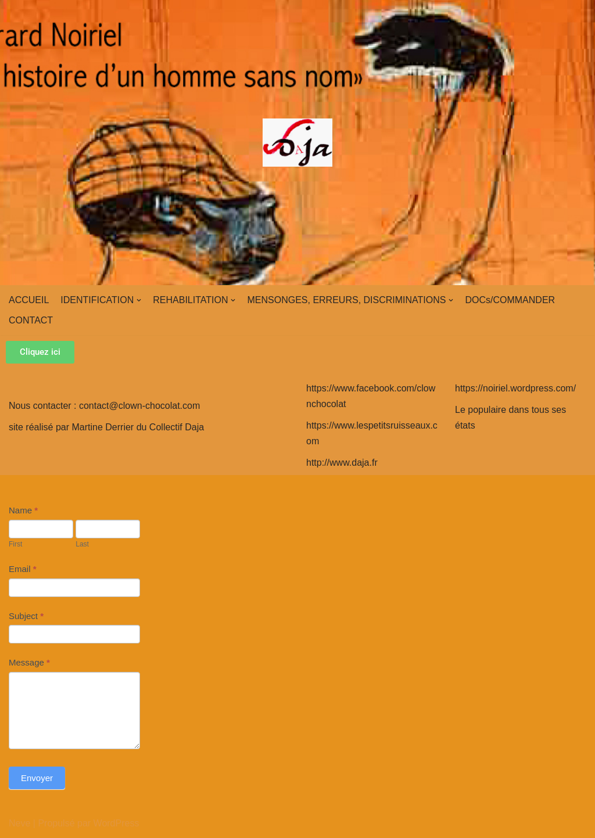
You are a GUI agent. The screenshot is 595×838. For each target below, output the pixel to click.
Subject (26, 616)
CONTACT (31, 320)
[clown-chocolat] (297, 142)
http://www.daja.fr (342, 462)
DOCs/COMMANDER (510, 300)
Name (23, 510)
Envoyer (37, 778)
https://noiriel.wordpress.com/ (515, 388)
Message (29, 662)
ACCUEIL (29, 300)
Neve (19, 823)
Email (23, 569)
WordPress (116, 823)
